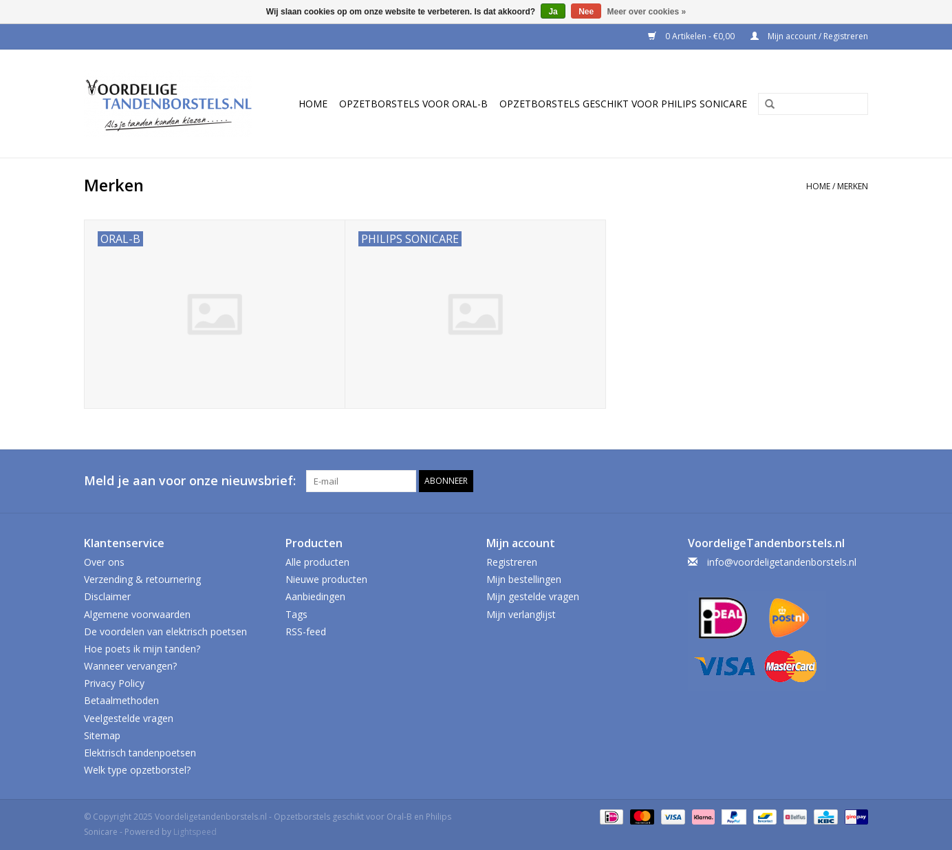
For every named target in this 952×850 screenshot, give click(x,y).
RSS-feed (305, 631)
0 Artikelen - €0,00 (692, 36)
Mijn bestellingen (523, 579)
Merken (852, 186)
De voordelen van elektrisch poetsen (165, 631)
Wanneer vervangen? (130, 665)
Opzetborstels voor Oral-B (413, 103)
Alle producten (317, 562)
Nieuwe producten (326, 579)
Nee (586, 12)
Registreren (511, 562)
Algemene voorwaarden (137, 614)
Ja (552, 12)
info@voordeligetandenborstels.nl (781, 562)
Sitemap (102, 735)
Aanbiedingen (315, 596)
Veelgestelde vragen (128, 718)
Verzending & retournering (142, 579)
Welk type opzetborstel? (137, 769)
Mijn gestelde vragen (532, 596)
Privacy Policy (114, 683)
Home (313, 103)
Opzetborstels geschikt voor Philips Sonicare (623, 103)
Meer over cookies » (646, 12)
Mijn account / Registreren (809, 36)
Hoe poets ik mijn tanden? (142, 648)
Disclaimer (107, 596)
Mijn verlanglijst (521, 614)
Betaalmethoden (121, 700)
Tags (296, 614)
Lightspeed (195, 832)
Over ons (104, 562)
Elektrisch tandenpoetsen (140, 752)
